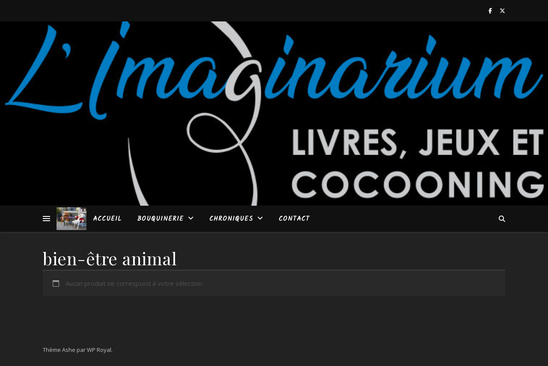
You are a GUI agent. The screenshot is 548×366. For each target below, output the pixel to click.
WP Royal (99, 350)
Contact (294, 219)
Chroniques (231, 219)
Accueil (107, 219)
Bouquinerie (160, 219)
